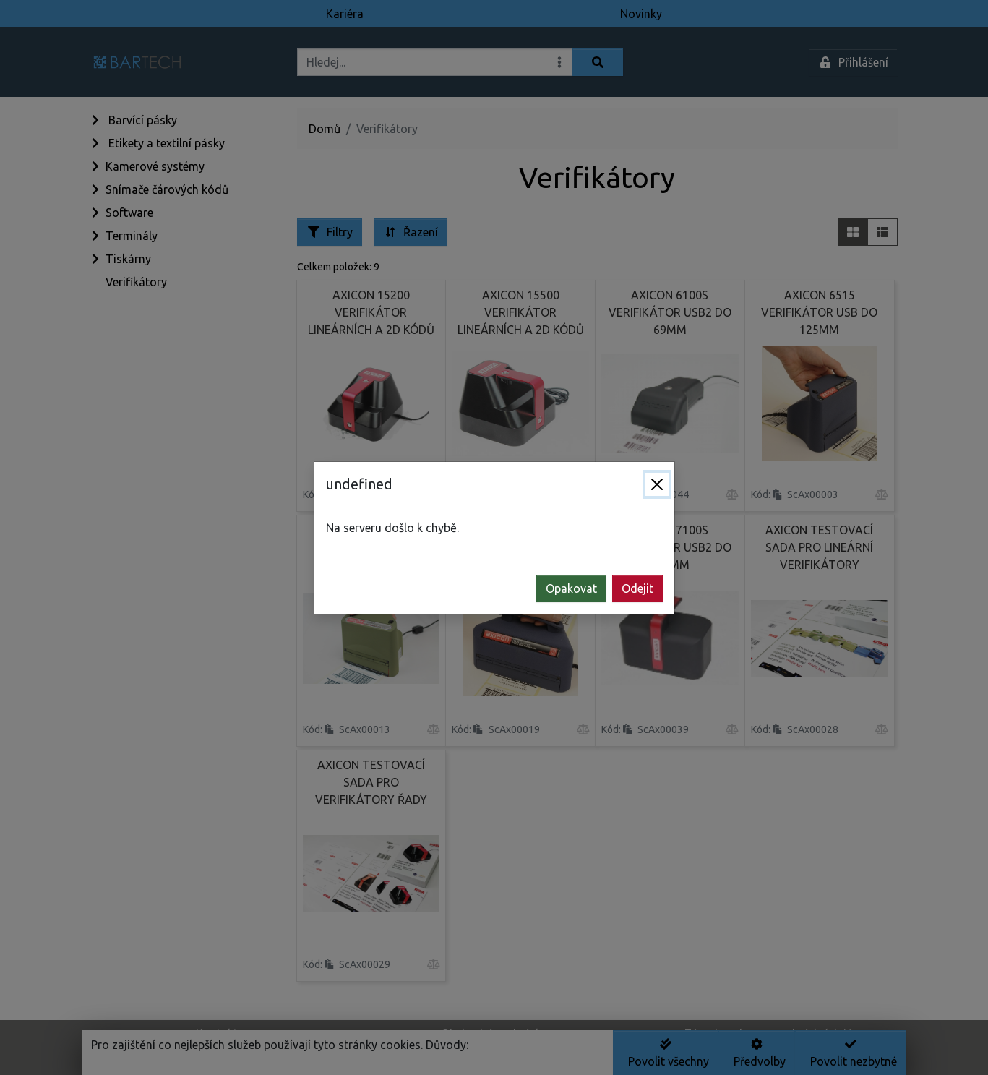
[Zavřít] (657, 484)
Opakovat (571, 588)
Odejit (637, 588)
